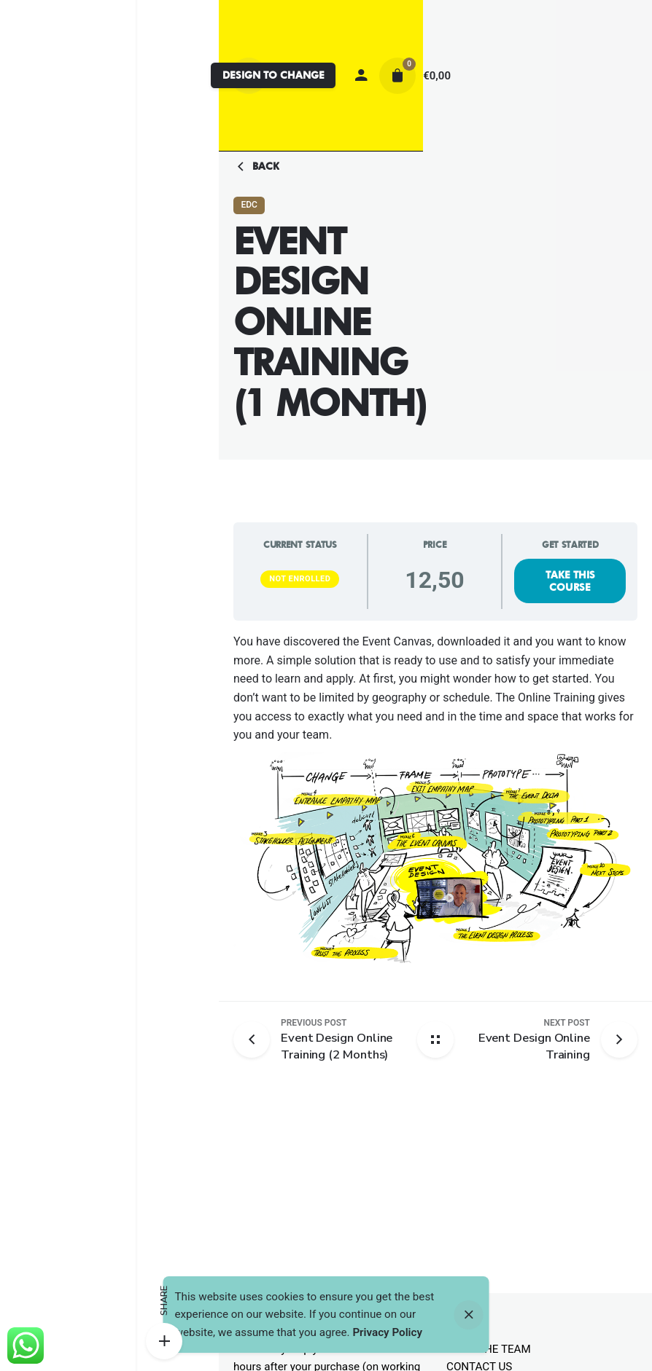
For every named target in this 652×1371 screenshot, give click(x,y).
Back (256, 167)
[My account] (361, 76)
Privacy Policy (387, 1332)
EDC (249, 205)
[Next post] (518, 1040)
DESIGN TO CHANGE (273, 75)
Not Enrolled (299, 579)
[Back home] (435, 1039)
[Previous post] (257, 1039)
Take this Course (570, 581)
